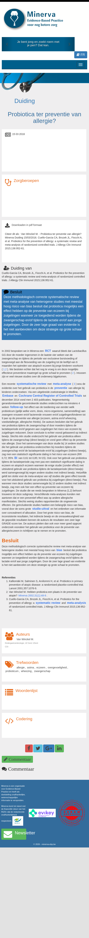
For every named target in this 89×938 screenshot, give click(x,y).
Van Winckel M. (25, 639)
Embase (7, 395)
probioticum (12, 671)
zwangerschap (42, 671)
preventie (60, 387)
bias (59, 550)
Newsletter (15, 834)
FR (81, 55)
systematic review (48, 602)
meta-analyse (62, 383)
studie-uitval (40, 508)
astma (30, 667)
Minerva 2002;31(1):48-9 (32, 595)
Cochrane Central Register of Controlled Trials (50, 395)
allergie (21, 667)
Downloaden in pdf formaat (27, 225)
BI (15, 457)
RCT (48, 350)
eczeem (40, 667)
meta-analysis (76, 602)
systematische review (31, 383)
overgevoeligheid (57, 667)
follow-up (16, 407)
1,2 (5, 369)
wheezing (26, 671)
